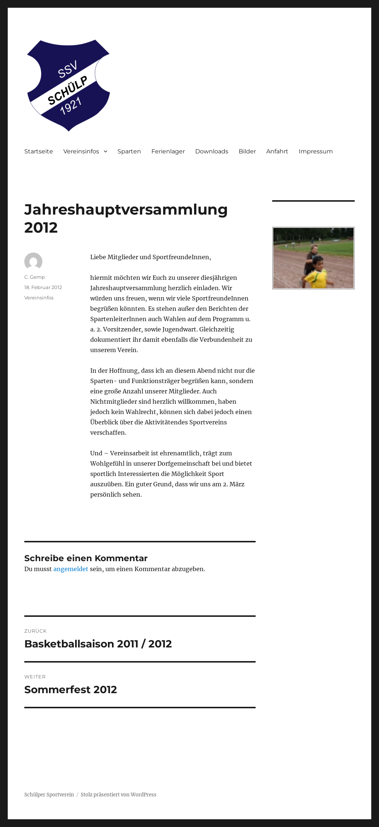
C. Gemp (34, 277)
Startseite (38, 151)
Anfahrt (277, 151)
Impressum (316, 151)
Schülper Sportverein (49, 795)
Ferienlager (168, 151)
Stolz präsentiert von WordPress (119, 795)
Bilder (247, 151)
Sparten (129, 151)
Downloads (211, 151)
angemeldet (70, 569)
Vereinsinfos (81, 151)
